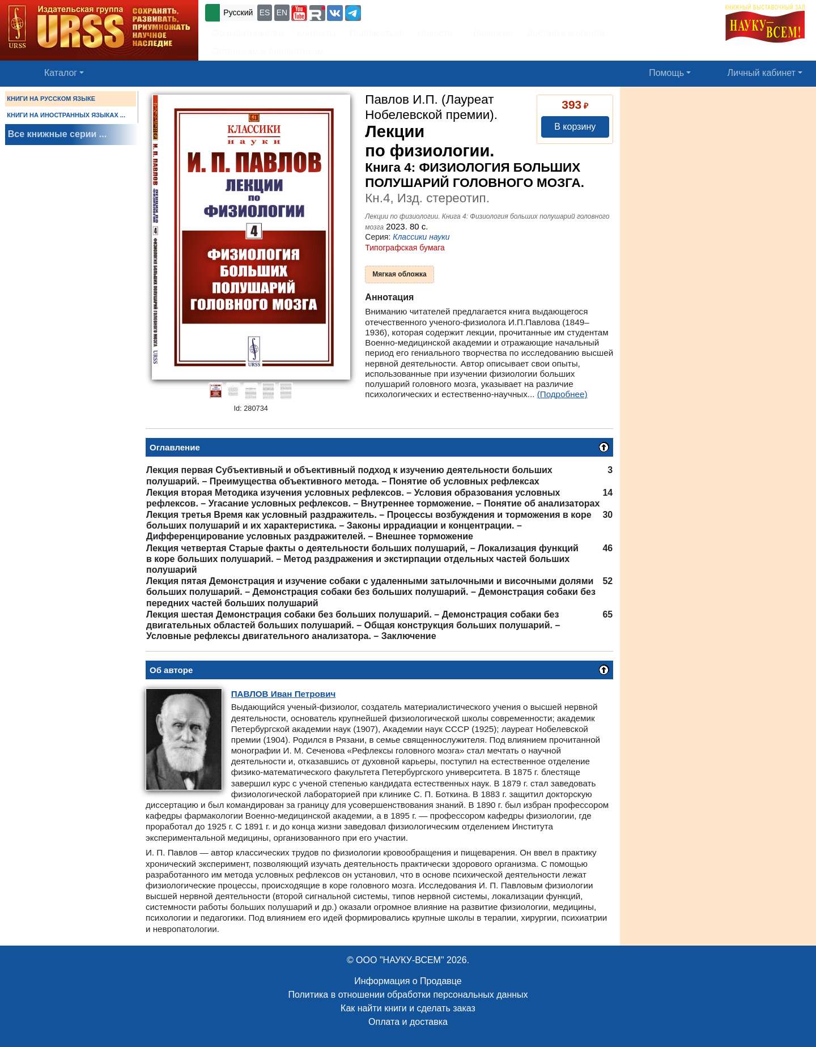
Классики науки (421, 236)
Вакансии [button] (489, 33)
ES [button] (265, 12)
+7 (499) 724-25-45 (405, 11)
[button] (299, 13)
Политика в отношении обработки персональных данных (408, 994)
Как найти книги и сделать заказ (408, 1008)
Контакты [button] (316, 33)
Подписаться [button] (377, 33)
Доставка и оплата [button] (565, 33)
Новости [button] (435, 33)
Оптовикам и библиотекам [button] (267, 51)
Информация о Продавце (407, 981)
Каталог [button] (60, 73)
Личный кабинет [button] (762, 73)
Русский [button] (238, 12)
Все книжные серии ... (57, 134)
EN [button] (282, 12)
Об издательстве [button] (247, 33)
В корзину (575, 126)
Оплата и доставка (408, 1022)
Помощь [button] (666, 73)
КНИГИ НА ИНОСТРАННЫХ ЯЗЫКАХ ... (66, 115)
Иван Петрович (283, 694)
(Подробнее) (562, 394)
